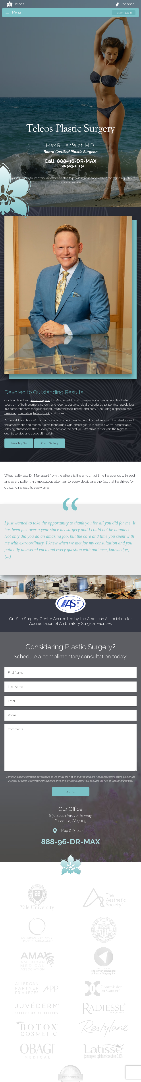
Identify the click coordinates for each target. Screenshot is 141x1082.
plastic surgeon (40, 400)
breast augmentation (18, 413)
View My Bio (19, 443)
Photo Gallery (49, 443)
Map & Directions (70, 830)
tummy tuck (41, 413)
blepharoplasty (122, 408)
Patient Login (124, 12)
